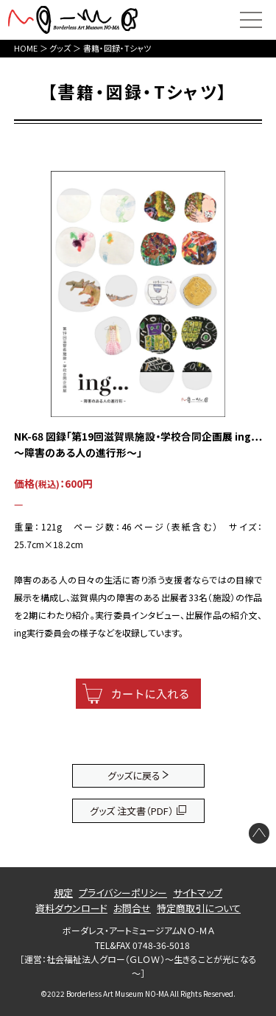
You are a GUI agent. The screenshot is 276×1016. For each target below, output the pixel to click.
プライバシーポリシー (123, 893)
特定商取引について (199, 908)
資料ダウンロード (71, 908)
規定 (63, 893)
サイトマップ (197, 893)
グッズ (60, 48)
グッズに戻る (133, 775)
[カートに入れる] (138, 694)
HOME (26, 48)
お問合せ (132, 908)
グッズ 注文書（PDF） (132, 811)
